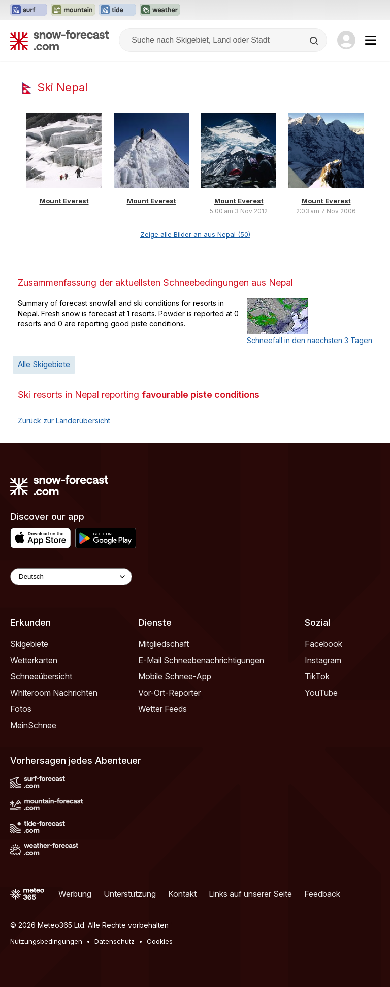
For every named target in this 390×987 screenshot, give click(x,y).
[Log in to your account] (346, 40)
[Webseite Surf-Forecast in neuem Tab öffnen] (28, 10)
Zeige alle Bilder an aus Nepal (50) (195, 234)
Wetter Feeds (162, 709)
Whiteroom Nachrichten (54, 693)
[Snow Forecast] (59, 40)
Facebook (323, 644)
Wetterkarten (33, 660)
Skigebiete (29, 644)
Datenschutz (114, 941)
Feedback (322, 894)
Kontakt (182, 894)
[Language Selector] (71, 576)
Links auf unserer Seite (250, 894)
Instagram (323, 660)
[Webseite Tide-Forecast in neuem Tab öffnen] (117, 10)
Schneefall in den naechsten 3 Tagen (309, 340)
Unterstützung (130, 894)
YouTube (321, 693)
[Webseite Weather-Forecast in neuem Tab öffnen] (160, 10)
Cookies (160, 941)
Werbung (74, 894)
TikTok (317, 676)
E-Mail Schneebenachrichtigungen (201, 660)
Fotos (20, 709)
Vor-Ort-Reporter (169, 693)
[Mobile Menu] (371, 40)
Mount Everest (64, 201)
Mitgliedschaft (163, 644)
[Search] (315, 40)
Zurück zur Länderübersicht (64, 420)
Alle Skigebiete (44, 364)
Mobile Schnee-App (174, 676)
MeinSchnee (33, 725)
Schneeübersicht (41, 676)
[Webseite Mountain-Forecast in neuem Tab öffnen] (73, 10)
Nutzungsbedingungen (46, 941)
